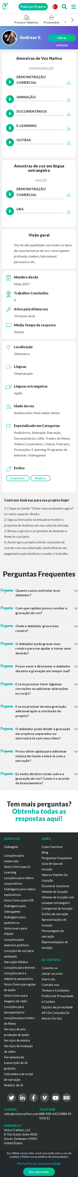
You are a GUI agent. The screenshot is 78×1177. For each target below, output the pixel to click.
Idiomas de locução (55, 891)
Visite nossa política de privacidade (44, 1156)
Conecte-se (50, 968)
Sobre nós (48, 979)
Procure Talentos (26, 19)
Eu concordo (39, 1172)
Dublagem (11, 847)
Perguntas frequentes (57, 858)
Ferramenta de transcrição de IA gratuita (15, 1062)
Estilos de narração (55, 914)
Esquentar (18, 478)
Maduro (40, 478)
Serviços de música (17, 1040)
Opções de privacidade (57, 1007)
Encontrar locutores (55, 886)
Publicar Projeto (33, 7)
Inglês (41, 180)
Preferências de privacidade (39, 1163)
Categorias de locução (57, 908)
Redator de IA (13, 1085)
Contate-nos (50, 985)
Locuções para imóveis (19, 967)
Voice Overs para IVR (18, 900)
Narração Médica (16, 962)
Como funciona (52, 847)
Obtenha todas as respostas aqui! (39, 814)
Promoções (51, 19)
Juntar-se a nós (52, 973)
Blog (45, 852)
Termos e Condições (55, 990)
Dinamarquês (41, 68)
